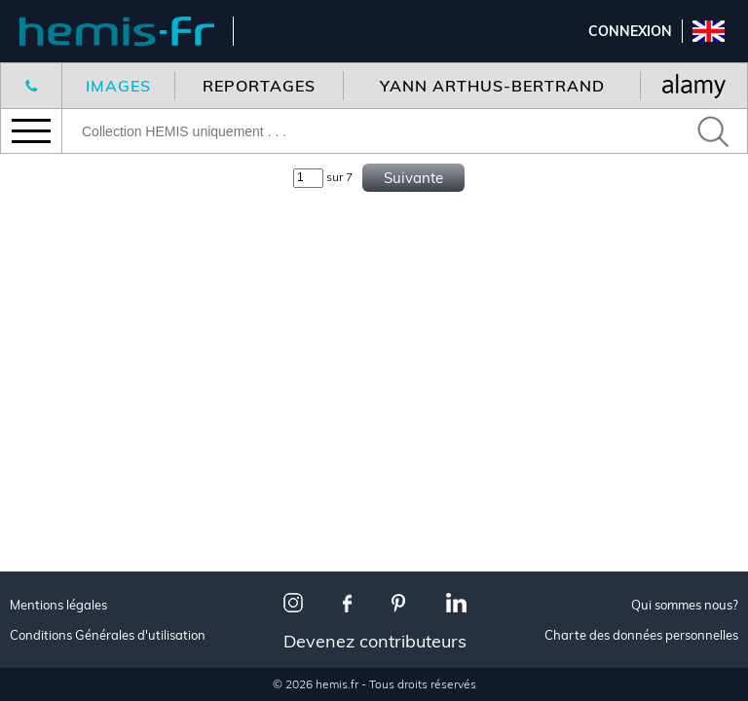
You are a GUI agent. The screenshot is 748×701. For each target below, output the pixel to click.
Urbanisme (65, 680)
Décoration (69, 384)
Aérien (51, 431)
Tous (44, 335)
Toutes (52, 519)
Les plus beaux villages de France (122, 599)
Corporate (66, 456)
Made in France (82, 543)
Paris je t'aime (78, 568)
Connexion (630, 31)
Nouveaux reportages (109, 199)
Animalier (62, 407)
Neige (46, 655)
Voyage (53, 359)
